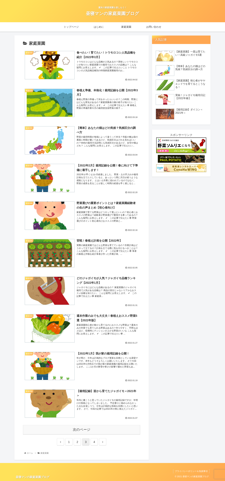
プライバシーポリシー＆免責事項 (191, 471)
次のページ (81, 430)
